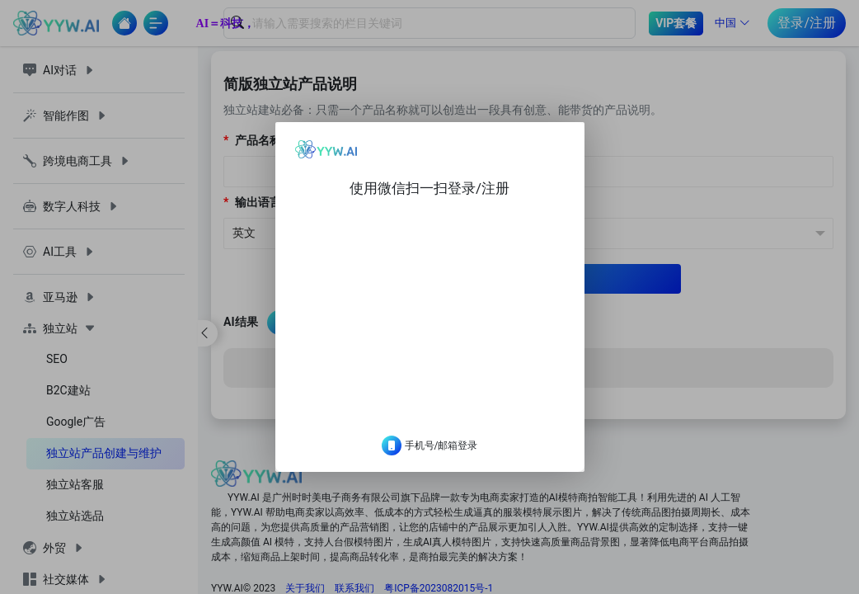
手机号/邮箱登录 (430, 459)
